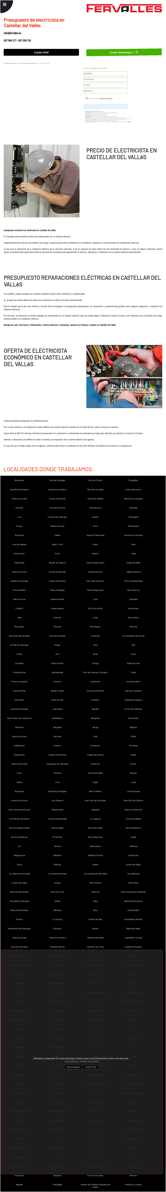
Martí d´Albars (95, 791)
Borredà (57, 736)
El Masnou (95, 636)
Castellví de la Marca (57, 489)
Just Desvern (57, 800)
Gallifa (19, 782)
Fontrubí (57, 617)
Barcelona (19, 480)
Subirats (57, 864)
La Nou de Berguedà (57, 818)
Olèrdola (57, 910)
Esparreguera (57, 608)
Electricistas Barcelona (10, 63)
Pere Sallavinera (95, 837)
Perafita (57, 773)
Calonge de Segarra (133, 700)
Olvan (95, 654)
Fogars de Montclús (57, 754)
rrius (19, 517)
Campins (95, 700)
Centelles (19, 663)
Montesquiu (95, 626)
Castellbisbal (57, 672)
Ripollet (95, 709)
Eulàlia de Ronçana (133, 946)
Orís (57, 654)
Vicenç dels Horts (133, 489)
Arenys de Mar (19, 690)
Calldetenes (19, 745)
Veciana (57, 846)
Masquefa (95, 718)
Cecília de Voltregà (57, 572)
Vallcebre (57, 855)
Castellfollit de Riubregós (19, 928)
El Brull (19, 919)
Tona (95, 599)
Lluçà (133, 782)
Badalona (57, 1175)
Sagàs (95, 782)
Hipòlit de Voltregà (19, 581)
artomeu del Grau (57, 507)
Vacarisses (133, 855)
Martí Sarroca (133, 590)
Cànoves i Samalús (133, 690)
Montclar (133, 626)
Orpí (133, 645)
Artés (57, 553)
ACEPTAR (91, 1067)
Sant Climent (95, 882)
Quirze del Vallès (95, 828)
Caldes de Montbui (57, 581)
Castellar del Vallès (19, 946)
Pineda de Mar (19, 672)
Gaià (19, 617)
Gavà (95, 901)
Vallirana (133, 846)
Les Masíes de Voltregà (19, 873)
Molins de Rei (57, 663)
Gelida (57, 901)
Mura (95, 526)
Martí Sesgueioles (95, 590)
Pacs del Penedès (95, 1175)
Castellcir (57, 928)
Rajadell (19, 1184)
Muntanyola (133, 526)
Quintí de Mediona (19, 837)
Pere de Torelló (95, 480)
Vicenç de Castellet (95, 690)
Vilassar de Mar (57, 599)
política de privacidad (106, 98)
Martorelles (133, 718)
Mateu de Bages (57, 590)
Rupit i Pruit (57, 544)
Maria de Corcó (57, 892)
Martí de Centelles (95, 489)
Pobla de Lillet (133, 663)
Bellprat (133, 727)
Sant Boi (19, 507)
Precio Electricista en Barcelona (28, 63)
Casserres (95, 764)
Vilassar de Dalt (19, 937)
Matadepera (57, 718)
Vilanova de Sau (95, 572)
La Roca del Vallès (19, 882)
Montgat (57, 626)
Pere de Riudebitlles (133, 581)
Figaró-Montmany (19, 764)
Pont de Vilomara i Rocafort (95, 672)
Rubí (133, 544)
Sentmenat (133, 608)
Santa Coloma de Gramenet (133, 892)
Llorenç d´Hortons (19, 800)
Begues (133, 773)
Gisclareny (95, 745)
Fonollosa (133, 745)
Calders (95, 553)
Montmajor (19, 626)
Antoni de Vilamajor (133, 709)
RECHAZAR (73, 1067)
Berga (95, 727)
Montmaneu (133, 617)
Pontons (57, 681)
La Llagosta (95, 818)
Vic (19, 846)
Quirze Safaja (57, 828)
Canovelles (19, 700)
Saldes (95, 864)
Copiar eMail (41, 52)
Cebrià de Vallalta (95, 498)
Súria (19, 864)
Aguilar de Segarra (57, 562)
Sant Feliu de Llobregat (95, 800)
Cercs (133, 654)
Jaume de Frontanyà (133, 535)
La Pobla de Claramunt (19, 818)
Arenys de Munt (133, 681)
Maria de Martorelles (19, 892)
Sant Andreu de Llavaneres (19, 718)
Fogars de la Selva (95, 754)
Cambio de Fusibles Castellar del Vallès (95, 1185)
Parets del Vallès (95, 773)
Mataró (95, 928)
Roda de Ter (19, 553)
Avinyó (19, 526)
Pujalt (133, 672)
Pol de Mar (57, 837)
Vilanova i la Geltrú (57, 937)
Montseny (19, 535)
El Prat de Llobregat (19, 645)
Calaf (133, 553)
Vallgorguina (19, 855)
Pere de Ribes (19, 590)
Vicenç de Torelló (19, 498)
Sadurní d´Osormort (133, 809)
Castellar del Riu (57, 946)
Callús (133, 736)
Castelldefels (133, 910)
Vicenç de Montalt (57, 498)
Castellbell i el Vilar (133, 937)
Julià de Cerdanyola (19, 709)
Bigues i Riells (57, 690)
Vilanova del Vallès (95, 937)
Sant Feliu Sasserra (95, 581)
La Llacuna (57, 919)
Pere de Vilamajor (57, 480)
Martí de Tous (19, 599)
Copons (95, 517)
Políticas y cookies (133, 1184)
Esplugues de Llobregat (57, 764)
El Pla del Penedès (57, 636)
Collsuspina (133, 517)
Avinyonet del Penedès (19, 636)
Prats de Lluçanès (19, 681)
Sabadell (95, 809)
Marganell (57, 727)
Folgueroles (19, 754)
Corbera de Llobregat (57, 517)
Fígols (133, 754)
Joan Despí (57, 709)
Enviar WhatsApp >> (124, 52)
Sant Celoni (133, 882)
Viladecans (19, 1175)
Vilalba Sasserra (133, 572)
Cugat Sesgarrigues (95, 562)
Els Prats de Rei (95, 608)
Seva (95, 645)
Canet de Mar (57, 700)
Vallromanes (95, 846)
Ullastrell (95, 892)
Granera (57, 745)
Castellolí (133, 507)
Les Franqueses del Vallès (95, 873)
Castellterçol (95, 507)
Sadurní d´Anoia (19, 572)
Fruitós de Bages (133, 818)
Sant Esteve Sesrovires (19, 809)
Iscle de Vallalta (19, 544)
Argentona (95, 681)
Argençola (19, 791)
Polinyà (95, 663)
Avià (95, 736)
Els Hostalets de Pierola (133, 636)
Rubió (95, 544)
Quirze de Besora (133, 828)
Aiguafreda (19, 562)
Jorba (95, 617)
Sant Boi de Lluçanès (133, 498)
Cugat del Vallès (133, 562)
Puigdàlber (133, 480)
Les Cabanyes (133, 873)
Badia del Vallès (133, 928)
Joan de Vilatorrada (95, 535)
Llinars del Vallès (133, 864)
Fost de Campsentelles (19, 828)
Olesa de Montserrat (133, 901)
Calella (57, 535)
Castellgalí (57, 1184)
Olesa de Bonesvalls (19, 910)
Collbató (19, 608)
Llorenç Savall (133, 791)
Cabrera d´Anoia (19, 736)
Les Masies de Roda (57, 873)
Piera (19, 773)
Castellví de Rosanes (19, 489)
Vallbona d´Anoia (95, 855)
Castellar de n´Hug (95, 946)
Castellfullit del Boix (133, 919)
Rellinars (133, 1175)
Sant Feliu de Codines (133, 800)
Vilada (133, 837)
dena (95, 910)
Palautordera (57, 809)
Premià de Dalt (95, 919)
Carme (133, 764)
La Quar (57, 882)
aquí (129, 121)
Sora (57, 782)
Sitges (57, 645)
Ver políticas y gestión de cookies (82, 1061)
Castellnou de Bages (57, 791)
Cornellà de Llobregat (19, 901)
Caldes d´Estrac (57, 526)
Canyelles (133, 599)
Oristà (19, 654)
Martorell (19, 727)
